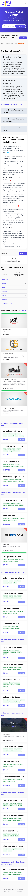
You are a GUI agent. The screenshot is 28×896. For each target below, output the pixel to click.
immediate (21, 481)
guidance (21, 559)
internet (9, 449)
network (9, 598)
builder (16, 835)
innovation (11, 464)
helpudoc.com (9, 515)
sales (4, 764)
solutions (10, 481)
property (5, 766)
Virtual (4, 295)
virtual (4, 598)
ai (18, 833)
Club (3, 287)
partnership (6, 803)
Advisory (4, 291)
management (13, 652)
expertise (21, 435)
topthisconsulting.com (13, 647)
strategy (17, 464)
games (8, 781)
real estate (20, 764)
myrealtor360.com (11, 761)
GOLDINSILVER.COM (8, 354)
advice (16, 435)
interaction (5, 805)
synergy (20, 805)
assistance (11, 479)
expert (16, 561)
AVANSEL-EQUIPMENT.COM (9, 379)
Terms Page (19, 891)
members (17, 628)
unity (16, 805)
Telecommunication (7, 303)
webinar (15, 582)
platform (18, 449)
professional (11, 435)
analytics (11, 451)
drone (4, 781)
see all (24, 311)
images (5, 613)
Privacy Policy (20, 889)
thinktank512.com (11, 461)
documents (14, 520)
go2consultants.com (12, 697)
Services (4, 283)
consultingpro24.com (12, 431)
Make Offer (23, 38)
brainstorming (6, 466)
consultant (11, 561)
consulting (13, 434)
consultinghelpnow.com (13, 476)
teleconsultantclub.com (12, 261)
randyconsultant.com (12, 556)
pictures (9, 613)
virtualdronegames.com (13, 776)
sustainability (6, 434)
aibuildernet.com (10, 831)
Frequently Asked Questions (11, 104)
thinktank (17, 466)
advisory (19, 596)
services (5, 435)
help (9, 520)
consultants (5, 702)
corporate (12, 702)
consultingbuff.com (11, 680)
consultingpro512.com (13, 446)
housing (10, 766)
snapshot (15, 613)
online (4, 449)
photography (20, 611)
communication (15, 518)
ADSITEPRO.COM (7, 329)
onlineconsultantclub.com (14, 578)
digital (14, 449)
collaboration (13, 803)
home (15, 764)
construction (6, 835)
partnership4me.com (12, 800)
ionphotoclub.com (11, 623)
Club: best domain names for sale (13, 572)
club (19, 581)
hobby (11, 611)
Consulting (5, 279)
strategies (5, 686)
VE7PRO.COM (6, 544)
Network (4, 299)
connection (19, 803)
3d (7, 764)
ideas (12, 466)
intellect (22, 466)
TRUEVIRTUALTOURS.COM (9, 408)
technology (19, 779)
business (18, 434)
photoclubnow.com (11, 608)
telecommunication (17, 598)
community (5, 611)
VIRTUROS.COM (6, 734)
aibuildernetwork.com (13, 846)
